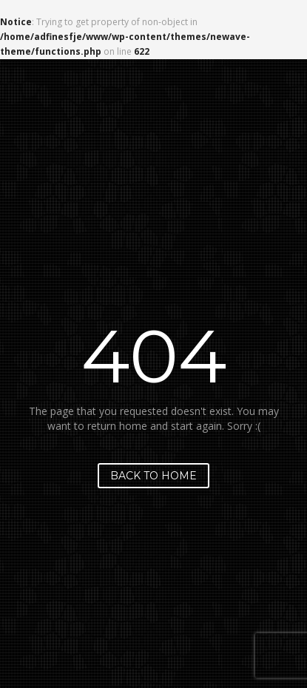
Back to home (153, 475)
